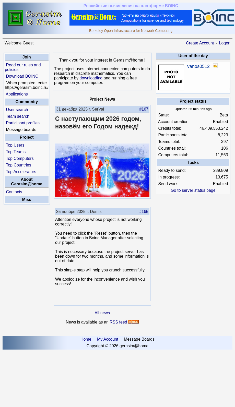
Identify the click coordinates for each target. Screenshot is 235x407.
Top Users (15, 145)
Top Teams (16, 152)
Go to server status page (193, 190)
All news (102, 313)
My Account (107, 339)
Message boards (21, 129)
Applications (17, 94)
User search (17, 109)
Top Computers (20, 158)
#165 (143, 211)
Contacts (14, 192)
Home (85, 339)
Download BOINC (22, 76)
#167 (143, 109)
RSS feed (118, 322)
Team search (17, 116)
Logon (225, 43)
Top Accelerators (21, 172)
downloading (90, 78)
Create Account (200, 43)
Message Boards (139, 339)
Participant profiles (23, 123)
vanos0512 (198, 66)
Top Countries (18, 165)
